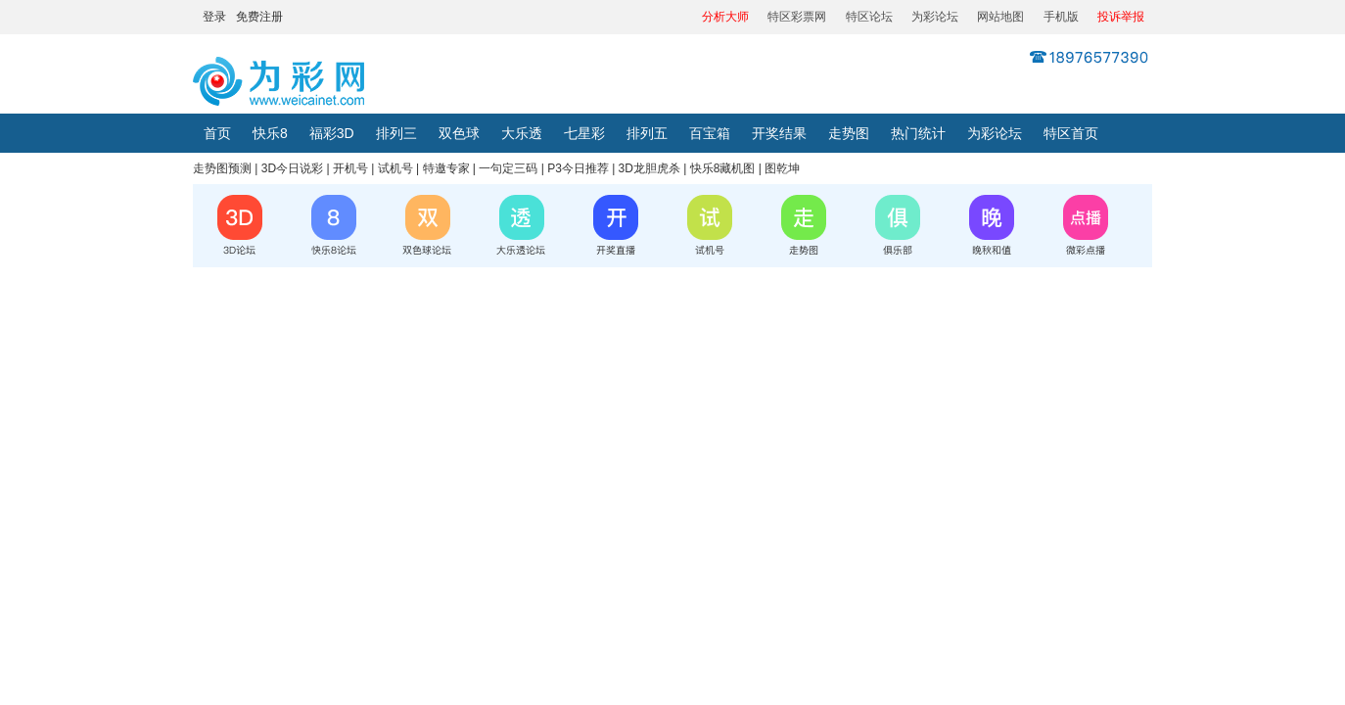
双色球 (459, 133)
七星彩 (584, 133)
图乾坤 (782, 168)
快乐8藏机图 (723, 168)
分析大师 (725, 17)
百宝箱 (709, 133)
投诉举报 (1120, 17)
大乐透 (521, 133)
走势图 (848, 133)
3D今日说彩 (292, 168)
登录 (214, 17)
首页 (217, 133)
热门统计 (918, 133)
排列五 (647, 133)
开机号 (350, 168)
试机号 (395, 168)
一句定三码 (508, 168)
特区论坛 (869, 17)
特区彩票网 (796, 17)
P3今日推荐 (578, 168)
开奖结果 (779, 133)
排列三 (396, 133)
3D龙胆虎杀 (649, 168)
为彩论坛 (934, 17)
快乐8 (270, 133)
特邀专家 (446, 168)
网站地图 (1000, 17)
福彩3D (331, 133)
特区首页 (1071, 133)
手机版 (1061, 17)
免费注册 (259, 17)
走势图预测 (222, 168)
